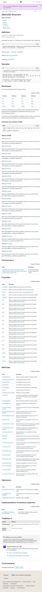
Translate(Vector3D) (6, 469)
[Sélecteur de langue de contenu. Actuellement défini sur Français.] (6, 575)
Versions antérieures (27, 581)
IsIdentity (4, 297)
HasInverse (4, 289)
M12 (13, 98)
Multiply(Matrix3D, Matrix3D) (8, 392)
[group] (21, 47)
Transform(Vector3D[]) (7, 465)
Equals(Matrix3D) (6, 382)
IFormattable (11, 59)
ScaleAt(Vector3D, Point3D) (8, 423)
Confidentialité (13, 583)
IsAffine (3, 294)
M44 (32, 106)
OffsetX (3, 106)
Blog (34, 581)
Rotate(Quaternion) (6, 403)
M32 (13, 103)
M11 (3, 98)
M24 (32, 101)
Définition (5, 20)
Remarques (5, 24)
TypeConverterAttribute (12, 55)
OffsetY (13, 106)
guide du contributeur (28, 542)
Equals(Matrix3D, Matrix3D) (8, 379)
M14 (32, 98)
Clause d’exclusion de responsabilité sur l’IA (12, 581)
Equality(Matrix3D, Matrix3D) (8, 489)
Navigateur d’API (12, 11)
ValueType (13, 52)
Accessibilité (5, 587)
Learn (3, 11)
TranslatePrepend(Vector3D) (8, 473)
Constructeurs (6, 25)
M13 (22, 98)
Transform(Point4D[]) (6, 459)
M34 (32, 103)
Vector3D (25, 419)
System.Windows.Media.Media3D (16, 35)
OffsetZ (23, 106)
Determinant (5, 287)
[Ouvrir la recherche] (33, 2)
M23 (22, 101)
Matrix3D (4, 89)
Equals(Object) (5, 384)
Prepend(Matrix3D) (6, 400)
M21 (3, 101)
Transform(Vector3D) (6, 463)
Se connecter (38, 1)
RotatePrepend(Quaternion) (8, 415)
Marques (12, 587)
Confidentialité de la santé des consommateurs (13, 585)
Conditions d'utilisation (30, 585)
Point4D (32, 455)
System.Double (7, 138)
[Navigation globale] (1, 2)
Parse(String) (5, 395)
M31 (3, 103)
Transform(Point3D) (6, 446)
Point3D (18, 409)
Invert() (3, 390)
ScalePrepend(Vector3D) (7, 432)
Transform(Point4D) (6, 455)
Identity (4, 292)
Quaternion (34, 415)
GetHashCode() (5, 387)
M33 (22, 103)
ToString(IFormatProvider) (7, 442)
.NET (6, 11)
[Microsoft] (21, 2)
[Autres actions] (39, 11)
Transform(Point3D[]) (6, 451)
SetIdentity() (4, 436)
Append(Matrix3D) (6, 377)
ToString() (4, 438)
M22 (13, 101)
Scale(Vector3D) (5, 419)
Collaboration (5, 583)
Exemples (5, 22)
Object (8, 52)
